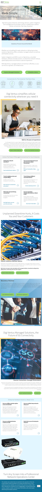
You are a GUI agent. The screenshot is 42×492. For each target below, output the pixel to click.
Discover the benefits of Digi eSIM (31, 170)
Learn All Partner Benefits (7, 294)
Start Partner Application (22, 295)
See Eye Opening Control (32, 186)
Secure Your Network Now (21, 273)
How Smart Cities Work (32, 204)
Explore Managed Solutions (11, 72)
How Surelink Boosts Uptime (11, 170)
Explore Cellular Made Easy (15, 150)
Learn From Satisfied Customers (32, 150)
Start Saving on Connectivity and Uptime (11, 185)
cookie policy (22, 486)
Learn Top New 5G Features (25, 393)
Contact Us (37, 393)
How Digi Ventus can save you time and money (11, 203)
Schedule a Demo (33, 72)
